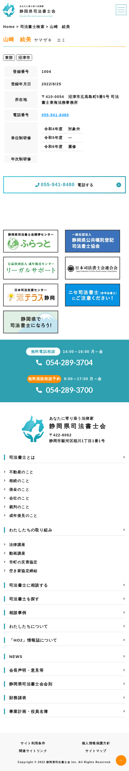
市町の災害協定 (23, 562)
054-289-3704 (64, 362)
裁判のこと (19, 507)
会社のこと (19, 498)
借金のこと (19, 489)
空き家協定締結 (23, 571)
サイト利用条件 (33, 743)
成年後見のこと (23, 515)
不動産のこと (21, 472)
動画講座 (17, 553)
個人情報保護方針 (96, 743)
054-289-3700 (64, 390)
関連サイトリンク (33, 751)
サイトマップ (95, 751)
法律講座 (17, 545)
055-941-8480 (55, 115)
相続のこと (19, 481)
